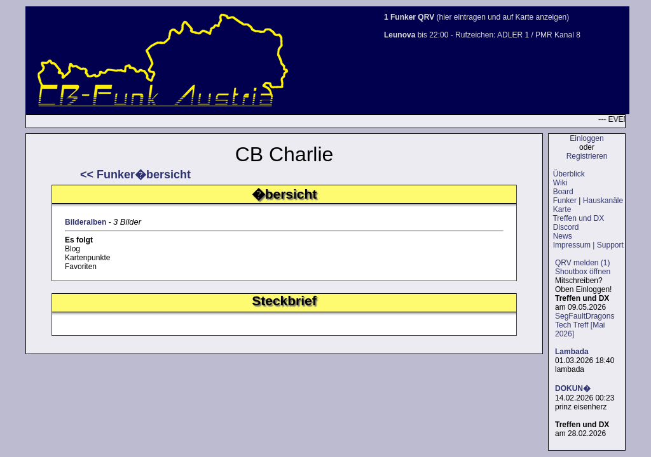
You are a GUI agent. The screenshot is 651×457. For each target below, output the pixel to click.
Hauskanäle (603, 200)
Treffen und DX (578, 218)
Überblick (569, 173)
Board (563, 191)
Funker (565, 200)
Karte (562, 209)
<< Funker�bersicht (135, 174)
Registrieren (587, 156)
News (562, 236)
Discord (566, 227)
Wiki (560, 182)
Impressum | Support (588, 245)
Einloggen (586, 138)
